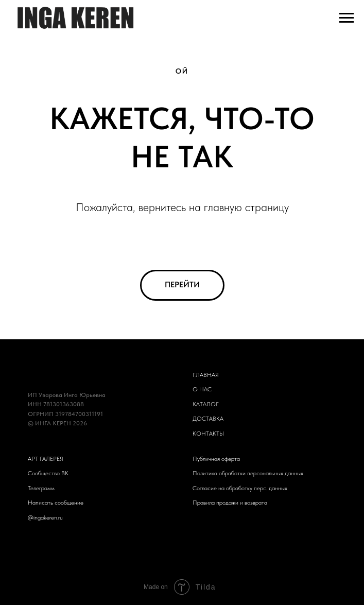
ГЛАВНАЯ (206, 374)
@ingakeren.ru (45, 517)
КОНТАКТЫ (208, 433)
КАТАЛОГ (206, 404)
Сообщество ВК (48, 473)
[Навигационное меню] (346, 18)
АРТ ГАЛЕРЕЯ (45, 458)
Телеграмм (41, 488)
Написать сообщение (55, 502)
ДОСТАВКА (208, 418)
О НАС (202, 389)
